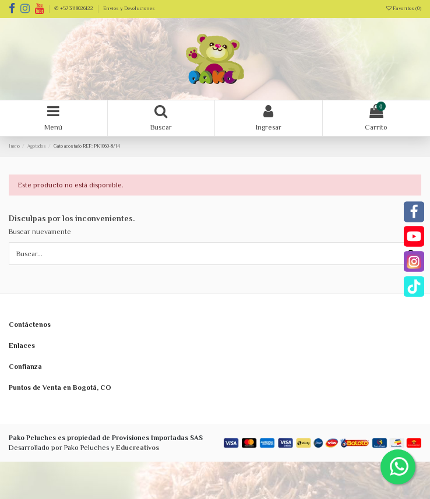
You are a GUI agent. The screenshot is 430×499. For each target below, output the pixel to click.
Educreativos (137, 448)
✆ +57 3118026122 (74, 8)
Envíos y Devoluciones (129, 8)
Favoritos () (403, 8)
